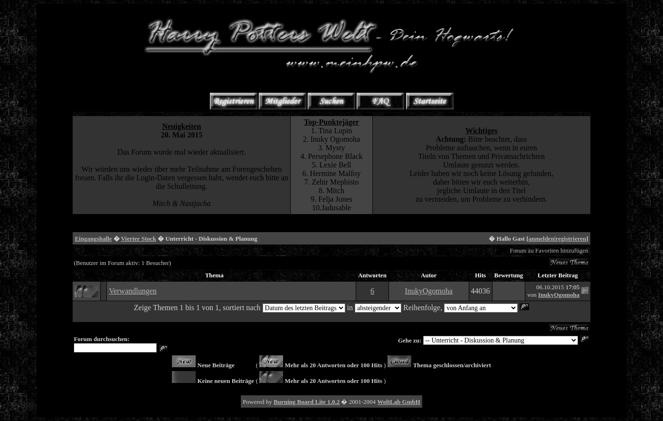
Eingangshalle (93, 238)
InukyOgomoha (428, 291)
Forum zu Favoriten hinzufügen (549, 250)
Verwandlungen (132, 291)
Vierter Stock (138, 238)
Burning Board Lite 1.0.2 (307, 401)
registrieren (571, 238)
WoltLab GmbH (398, 401)
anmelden (541, 238)
